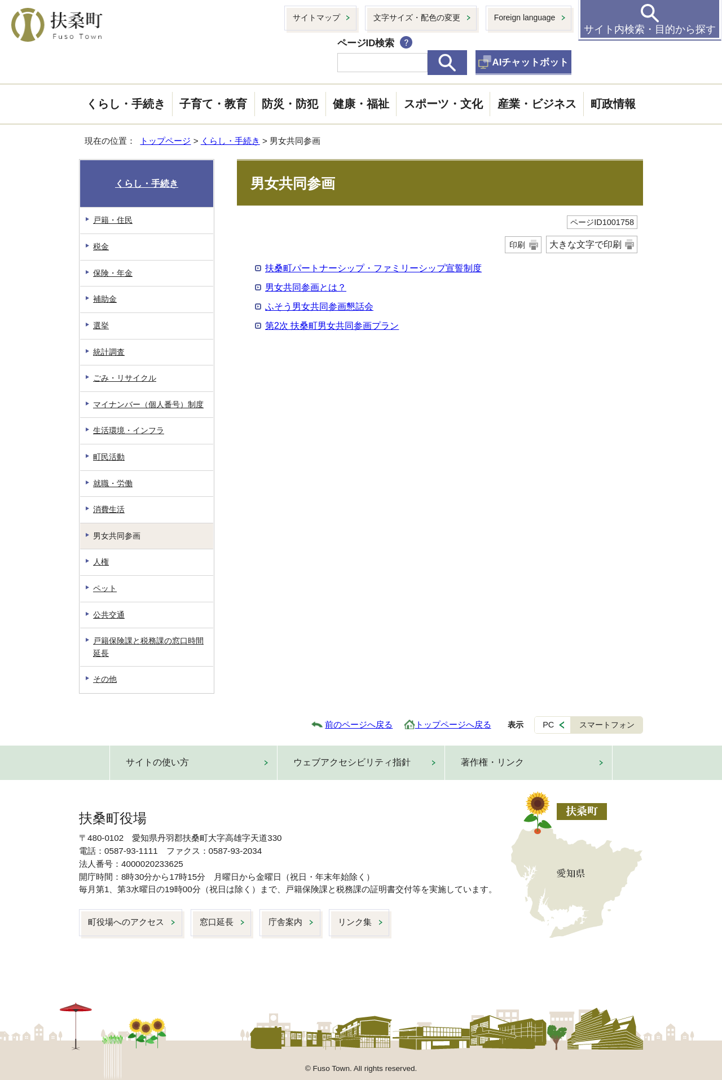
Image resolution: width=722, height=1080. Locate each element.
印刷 (517, 244)
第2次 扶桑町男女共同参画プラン (332, 325)
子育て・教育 (213, 104)
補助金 (105, 298)
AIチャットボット (530, 62)
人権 (101, 561)
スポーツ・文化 (443, 104)
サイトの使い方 (157, 762)
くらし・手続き (125, 104)
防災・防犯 (290, 104)
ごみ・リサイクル (124, 377)
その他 (105, 679)
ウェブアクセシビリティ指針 (352, 762)
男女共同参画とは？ (305, 287)
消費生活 (109, 509)
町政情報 (613, 104)
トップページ (165, 141)
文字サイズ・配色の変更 (416, 17)
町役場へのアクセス (126, 922)
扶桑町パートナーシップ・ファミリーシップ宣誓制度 (373, 268)
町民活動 (109, 456)
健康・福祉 (361, 104)
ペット (105, 588)
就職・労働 (113, 483)
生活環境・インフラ (128, 430)
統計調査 (109, 351)
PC (548, 724)
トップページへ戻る (453, 724)
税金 (101, 246)
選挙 (101, 325)
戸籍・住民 (113, 219)
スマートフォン (607, 724)
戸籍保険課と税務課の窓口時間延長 (148, 647)
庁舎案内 (285, 922)
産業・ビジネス (537, 104)
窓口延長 (217, 922)
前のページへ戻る (359, 724)
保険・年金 (113, 272)
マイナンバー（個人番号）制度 (148, 404)
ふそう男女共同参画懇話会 (319, 306)
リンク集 (355, 922)
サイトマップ (316, 17)
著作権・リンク (492, 762)
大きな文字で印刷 (585, 244)
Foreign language (525, 17)
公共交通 (109, 614)
